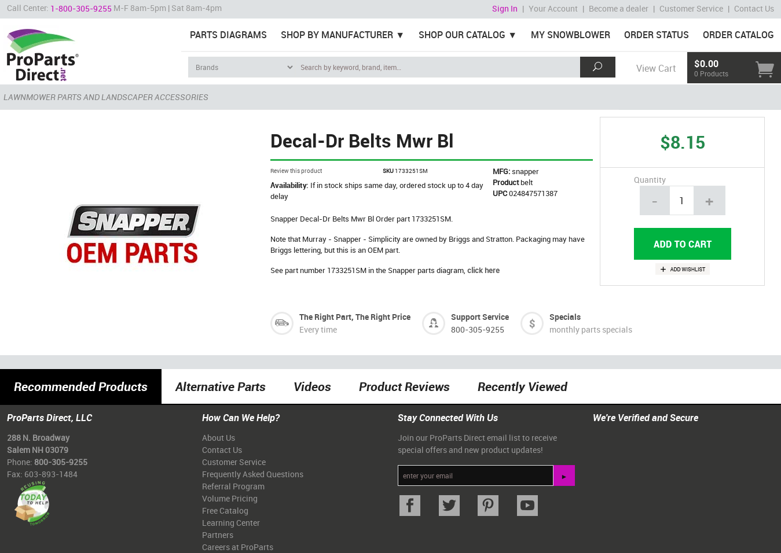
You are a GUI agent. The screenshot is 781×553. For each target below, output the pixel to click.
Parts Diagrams (228, 34)
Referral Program (233, 486)
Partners (217, 534)
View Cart (656, 68)
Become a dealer (618, 8)
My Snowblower (570, 34)
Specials (565, 316)
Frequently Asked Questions (252, 474)
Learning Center (231, 522)
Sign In (505, 8)
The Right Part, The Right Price (354, 316)
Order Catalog (738, 34)
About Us (218, 437)
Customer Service (691, 8)
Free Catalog (225, 510)
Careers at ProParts (237, 546)
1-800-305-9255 (81, 8)
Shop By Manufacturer (337, 34)
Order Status (656, 34)
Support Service (480, 316)
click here (483, 270)
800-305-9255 (477, 329)
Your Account (553, 8)
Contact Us (754, 8)
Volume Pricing (230, 498)
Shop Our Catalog (462, 34)
